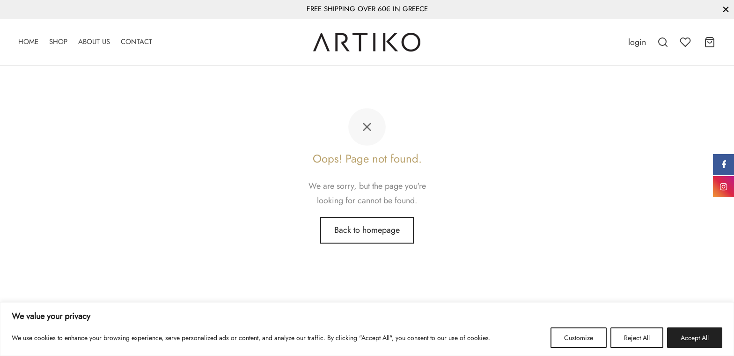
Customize (578, 337)
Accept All (695, 337)
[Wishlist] (686, 42)
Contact (136, 42)
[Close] (725, 9)
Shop (58, 42)
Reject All (637, 337)
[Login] (637, 42)
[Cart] (709, 42)
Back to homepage (367, 230)
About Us (94, 42)
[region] (367, 329)
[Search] (662, 42)
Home (28, 42)
